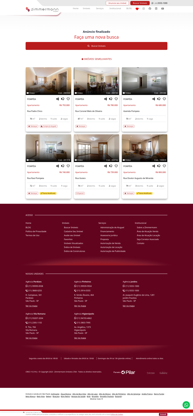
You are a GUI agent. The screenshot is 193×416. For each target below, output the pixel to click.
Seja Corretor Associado (148, 239)
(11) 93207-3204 (34, 318)
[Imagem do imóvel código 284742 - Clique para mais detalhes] (96, 148)
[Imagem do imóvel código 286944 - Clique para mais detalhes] (48, 81)
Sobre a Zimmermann (147, 227)
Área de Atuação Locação (148, 235)
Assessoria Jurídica (109, 235)
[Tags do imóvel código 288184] (96, 92)
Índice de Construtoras (74, 251)
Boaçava (56, 396)
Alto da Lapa (92, 394)
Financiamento (107, 231)
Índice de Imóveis (72, 247)
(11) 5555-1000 (131, 286)
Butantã (118, 396)
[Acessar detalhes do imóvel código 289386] (144, 125)
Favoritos (68, 239)
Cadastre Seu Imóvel (73, 231)
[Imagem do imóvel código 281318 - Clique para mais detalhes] (48, 148)
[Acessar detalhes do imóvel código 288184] (96, 125)
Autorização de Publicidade (112, 251)
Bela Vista (41, 396)
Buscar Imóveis (140, 3)
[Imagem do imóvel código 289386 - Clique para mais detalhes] (144, 81)
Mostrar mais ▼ (96, 399)
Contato (140, 243)
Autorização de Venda (110, 243)
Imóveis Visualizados (73, 243)
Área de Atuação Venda (147, 231)
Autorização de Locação (111, 247)
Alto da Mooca (105, 394)
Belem (48, 396)
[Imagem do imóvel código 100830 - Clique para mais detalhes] (144, 148)
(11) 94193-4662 (83, 318)
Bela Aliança (30, 396)
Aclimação (55, 394)
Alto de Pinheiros (119, 394)
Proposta (104, 239)
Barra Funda (159, 394)
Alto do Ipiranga (133, 394)
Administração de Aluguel (112, 227)
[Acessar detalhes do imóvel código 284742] (96, 192)
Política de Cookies (116, 414)
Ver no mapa (31, 305)
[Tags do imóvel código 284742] (96, 160)
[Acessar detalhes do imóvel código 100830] (144, 192)
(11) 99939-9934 (83, 286)
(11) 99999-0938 (34, 286)
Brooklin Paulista (107, 396)
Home (76, 8)
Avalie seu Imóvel (72, 235)
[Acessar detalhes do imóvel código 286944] (48, 125)
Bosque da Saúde (78, 396)
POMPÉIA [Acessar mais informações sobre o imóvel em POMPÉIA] (31, 99)
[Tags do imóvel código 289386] (144, 92)
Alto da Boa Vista (79, 394)
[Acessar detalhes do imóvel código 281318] (48, 192)
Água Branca (66, 394)
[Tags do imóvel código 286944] (48, 92)
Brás (88, 396)
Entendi (163, 414)
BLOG (129, 8)
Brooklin (95, 396)
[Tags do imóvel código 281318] (48, 160)
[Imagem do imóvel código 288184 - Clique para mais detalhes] (96, 81)
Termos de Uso (32, 235)
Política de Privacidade (36, 231)
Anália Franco (147, 394)
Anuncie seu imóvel (117, 3)
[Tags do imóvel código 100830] (144, 160)
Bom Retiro (65, 396)
